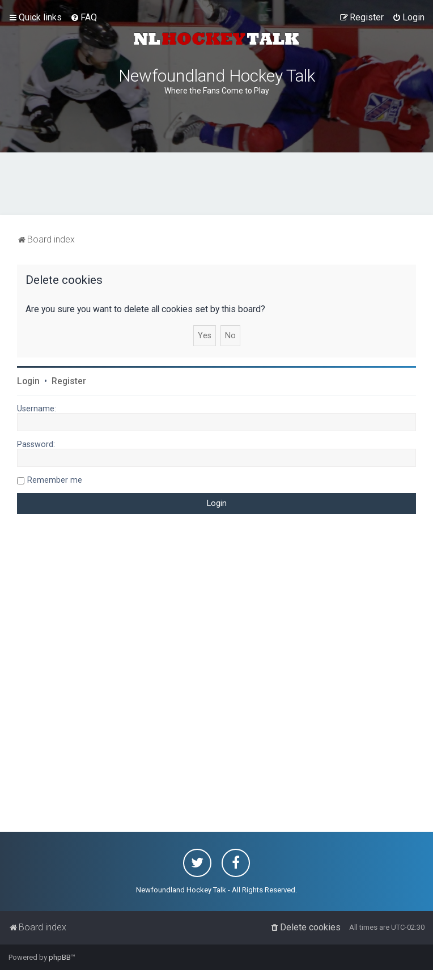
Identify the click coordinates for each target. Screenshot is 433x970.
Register (69, 381)
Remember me (54, 479)
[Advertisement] (216, 183)
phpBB (60, 957)
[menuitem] (83, 17)
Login (28, 381)
